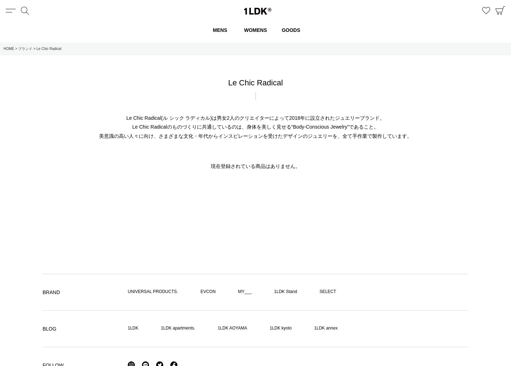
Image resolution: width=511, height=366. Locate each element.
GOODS (291, 30)
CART (500, 11)
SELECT (327, 291)
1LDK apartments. (178, 328)
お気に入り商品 (486, 11)
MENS (220, 30)
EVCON (208, 291)
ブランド (25, 49)
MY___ (245, 291)
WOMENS (255, 30)
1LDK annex (325, 328)
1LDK (257, 11)
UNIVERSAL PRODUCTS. (153, 291)
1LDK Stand (285, 291)
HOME (9, 49)
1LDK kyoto (281, 328)
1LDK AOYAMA (232, 328)
